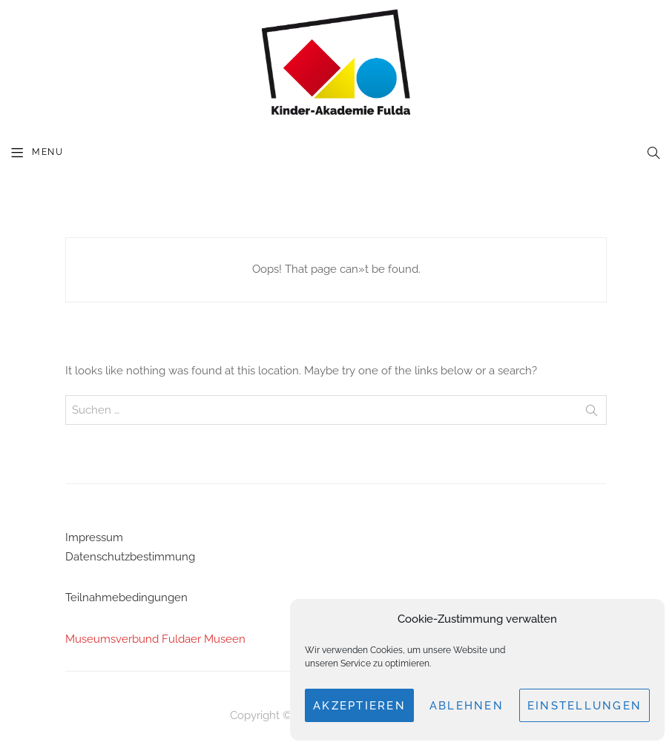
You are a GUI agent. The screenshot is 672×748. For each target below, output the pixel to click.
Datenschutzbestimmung (130, 556)
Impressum (94, 537)
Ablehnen (466, 705)
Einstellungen (584, 705)
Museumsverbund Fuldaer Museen (155, 639)
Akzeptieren (359, 705)
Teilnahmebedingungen (126, 597)
